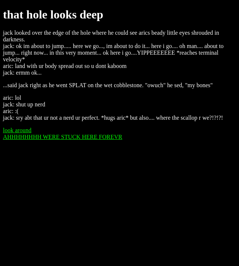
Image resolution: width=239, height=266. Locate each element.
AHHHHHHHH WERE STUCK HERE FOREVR (62, 137)
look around (17, 130)
